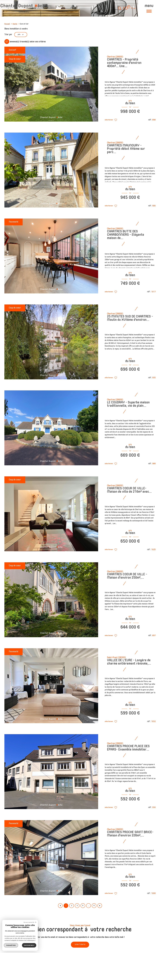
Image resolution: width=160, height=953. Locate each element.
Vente (15, 24)
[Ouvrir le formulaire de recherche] (120, 8)
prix (22, 35)
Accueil (7, 24)
